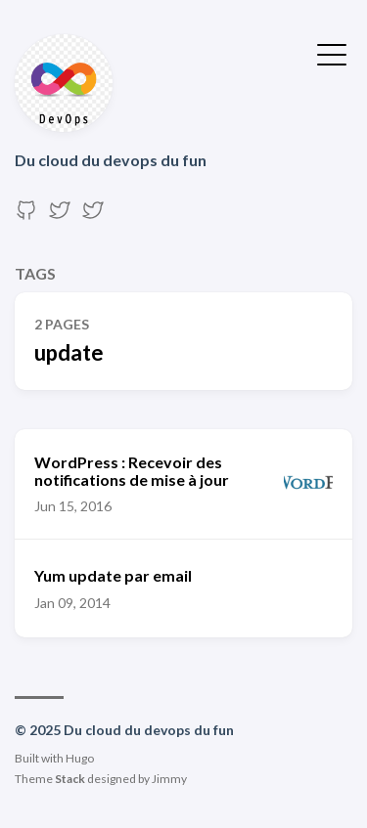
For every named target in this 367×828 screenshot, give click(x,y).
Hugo (80, 758)
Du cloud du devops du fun (110, 160)
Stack (70, 778)
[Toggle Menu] (331, 52)
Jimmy (169, 778)
